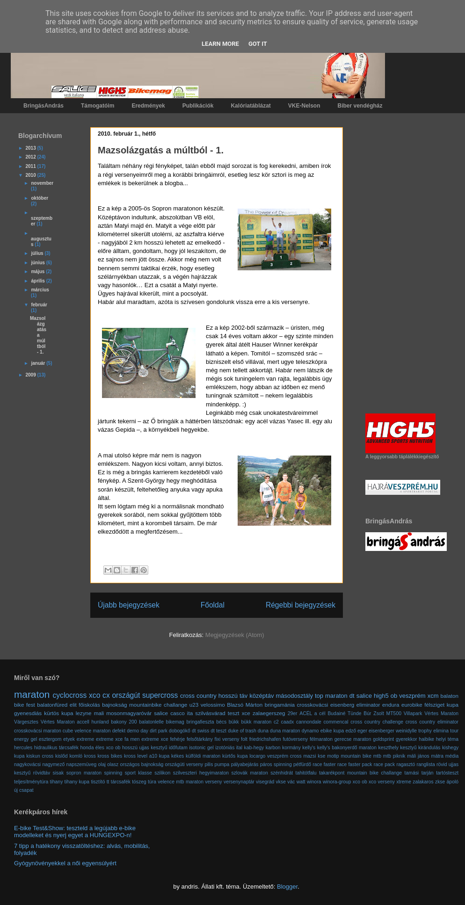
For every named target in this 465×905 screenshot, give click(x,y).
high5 (381, 695)
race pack (384, 764)
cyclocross (70, 695)
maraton (32, 694)
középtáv (261, 695)
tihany (56, 781)
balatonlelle (151, 721)
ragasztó (405, 764)
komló (75, 756)
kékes (177, 756)
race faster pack (354, 764)
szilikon (162, 772)
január (38, 363)
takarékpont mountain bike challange (360, 772)
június (38, 262)
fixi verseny (227, 739)
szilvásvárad (210, 713)
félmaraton (321, 739)
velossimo (213, 705)
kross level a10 (140, 756)
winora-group (337, 781)
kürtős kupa (235, 756)
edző (350, 730)
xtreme (403, 781)
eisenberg (342, 705)
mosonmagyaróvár (129, 713)
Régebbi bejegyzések (300, 605)
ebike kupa (332, 730)
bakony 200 (124, 721)
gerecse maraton (352, 739)
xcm (433, 695)
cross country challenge (376, 721)
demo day (137, 730)
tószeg (139, 781)
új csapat (24, 790)
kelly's (308, 747)
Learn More (220, 43)
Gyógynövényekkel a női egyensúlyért (65, 863)
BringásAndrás (43, 105)
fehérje (177, 739)
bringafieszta (200, 721)
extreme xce (109, 739)
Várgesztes (26, 721)
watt (301, 781)
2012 (31, 156)
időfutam (178, 747)
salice (364, 695)
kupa (164, 756)
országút (126, 695)
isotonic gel (201, 747)
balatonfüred (52, 705)
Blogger (287, 886)
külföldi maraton (203, 756)
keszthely (388, 747)
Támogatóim (97, 105)
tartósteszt (447, 772)
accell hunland (93, 721)
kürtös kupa (58, 713)
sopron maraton (84, 772)
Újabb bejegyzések (129, 605)
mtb (377, 756)
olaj (102, 764)
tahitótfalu (306, 772)
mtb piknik (394, 756)
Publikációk (198, 105)
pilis (208, 764)
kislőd (61, 756)
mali (99, 713)
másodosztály (294, 695)
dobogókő (179, 730)
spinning (113, 772)
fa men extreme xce (146, 739)
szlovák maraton (249, 772)
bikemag (175, 721)
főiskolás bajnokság (103, 705)
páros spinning (276, 764)
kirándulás (429, 747)
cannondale (308, 721)
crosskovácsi (312, 705)
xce (246, 713)
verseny (213, 781)
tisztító (98, 781)
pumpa (222, 764)
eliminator (368, 705)
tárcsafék (121, 781)
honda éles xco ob (100, 747)
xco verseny (382, 781)
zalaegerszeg (269, 713)
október (39, 198)
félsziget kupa (441, 705)
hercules (23, 747)
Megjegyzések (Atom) (234, 634)
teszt (234, 713)
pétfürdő (302, 764)
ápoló (452, 781)
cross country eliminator (432, 721)
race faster (323, 764)
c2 (276, 721)
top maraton (331, 695)
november (42, 183)
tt (108, 781)
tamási (412, 772)
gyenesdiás (28, 713)
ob (394, 695)
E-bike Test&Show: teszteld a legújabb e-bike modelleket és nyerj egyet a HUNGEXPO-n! (75, 832)
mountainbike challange (158, 705)
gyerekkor (406, 739)
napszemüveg (81, 764)
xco (94, 695)
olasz (112, 764)
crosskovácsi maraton (37, 730)
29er (293, 713)
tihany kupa (77, 781)
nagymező (53, 764)
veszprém (412, 695)
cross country (198, 695)
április (38, 280)
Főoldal (213, 605)
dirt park (158, 730)
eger (362, 730)
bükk (234, 721)
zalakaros (423, 781)
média (451, 756)
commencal (335, 721)
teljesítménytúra (31, 781)
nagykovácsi (27, 764)
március (40, 289)
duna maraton (285, 730)
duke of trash (242, 730)
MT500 (393, 713)
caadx (287, 721)
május (38, 271)
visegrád (265, 781)
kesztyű (408, 747)
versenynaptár (239, 781)
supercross (160, 695)
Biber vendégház (360, 105)
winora (314, 781)
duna (263, 730)
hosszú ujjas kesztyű (144, 747)
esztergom (50, 739)
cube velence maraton (87, 730)
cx (106, 695)
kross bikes (109, 756)
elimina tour (445, 730)
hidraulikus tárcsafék (56, 747)
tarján (427, 772)
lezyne (84, 713)
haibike (426, 739)
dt (352, 695)
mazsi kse (314, 756)
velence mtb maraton (180, 781)
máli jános (418, 756)
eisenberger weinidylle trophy (400, 730)
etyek (69, 739)
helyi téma (447, 739)
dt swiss (200, 730)
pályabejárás (245, 764)
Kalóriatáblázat (250, 105)
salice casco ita (173, 713)
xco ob (360, 781)
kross (90, 756)
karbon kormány (283, 747)
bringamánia (280, 705)
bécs (221, 721)
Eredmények (148, 105)
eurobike (411, 705)
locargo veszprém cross (275, 756)
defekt (118, 730)
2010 (31, 175)
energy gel (25, 739)
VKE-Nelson (304, 105)
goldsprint (383, 739)
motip (333, 756)
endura (390, 705)
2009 (31, 374)
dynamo (310, 730)
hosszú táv (233, 695)
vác (291, 781)
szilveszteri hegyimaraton (201, 772)
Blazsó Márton (244, 705)
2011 (31, 166)
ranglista (426, 764)
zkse (440, 781)
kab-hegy (254, 747)
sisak (58, 772)
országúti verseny (184, 764)
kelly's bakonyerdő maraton (347, 747)
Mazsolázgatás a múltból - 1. (161, 150)
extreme (85, 739)
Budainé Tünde (344, 713)
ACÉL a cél (312, 713)
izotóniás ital (228, 747)
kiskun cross (39, 756)
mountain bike (356, 756)
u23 (194, 705)
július (37, 253)
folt (244, 739)
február (39, 304)
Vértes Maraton (58, 721)
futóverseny (295, 739)
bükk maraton (256, 721)
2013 (31, 148)
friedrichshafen (265, 739)
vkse (281, 781)
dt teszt (218, 730)
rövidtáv (41, 772)
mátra (437, 756)
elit (73, 705)
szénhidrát (281, 772)
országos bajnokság (141, 764)
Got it (257, 43)
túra (152, 781)
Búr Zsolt (373, 713)
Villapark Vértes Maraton (431, 713)
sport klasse (138, 772)
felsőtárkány (200, 739)
